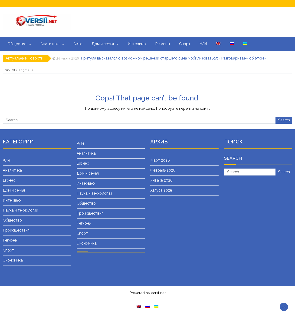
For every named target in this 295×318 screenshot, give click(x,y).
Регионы (162, 44)
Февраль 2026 (162, 170)
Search (284, 120)
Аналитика (49, 44)
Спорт (184, 44)
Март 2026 (160, 160)
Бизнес (9, 180)
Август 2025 (161, 190)
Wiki (203, 44)
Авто (77, 44)
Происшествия (16, 230)
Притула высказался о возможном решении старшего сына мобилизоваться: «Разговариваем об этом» (173, 58)
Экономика (13, 260)
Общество (16, 44)
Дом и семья (103, 44)
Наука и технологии (20, 210)
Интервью (137, 44)
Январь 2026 (161, 180)
